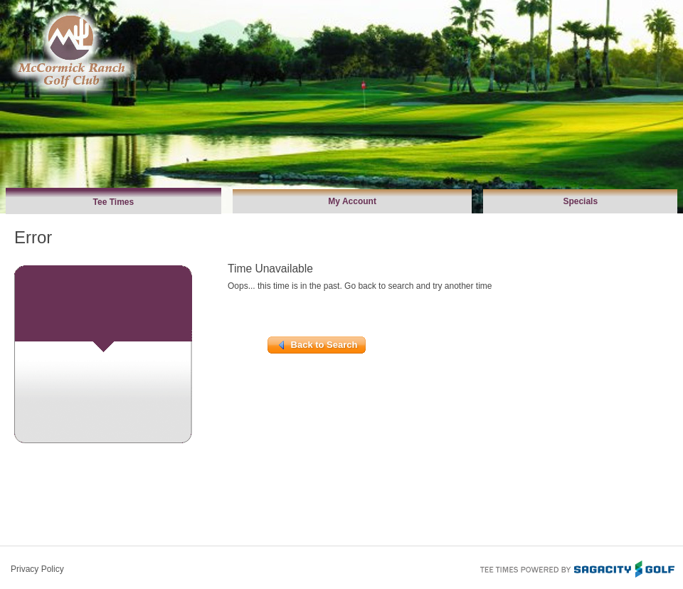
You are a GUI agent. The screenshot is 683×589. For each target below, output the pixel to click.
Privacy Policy (37, 569)
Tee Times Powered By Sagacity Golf (576, 567)
